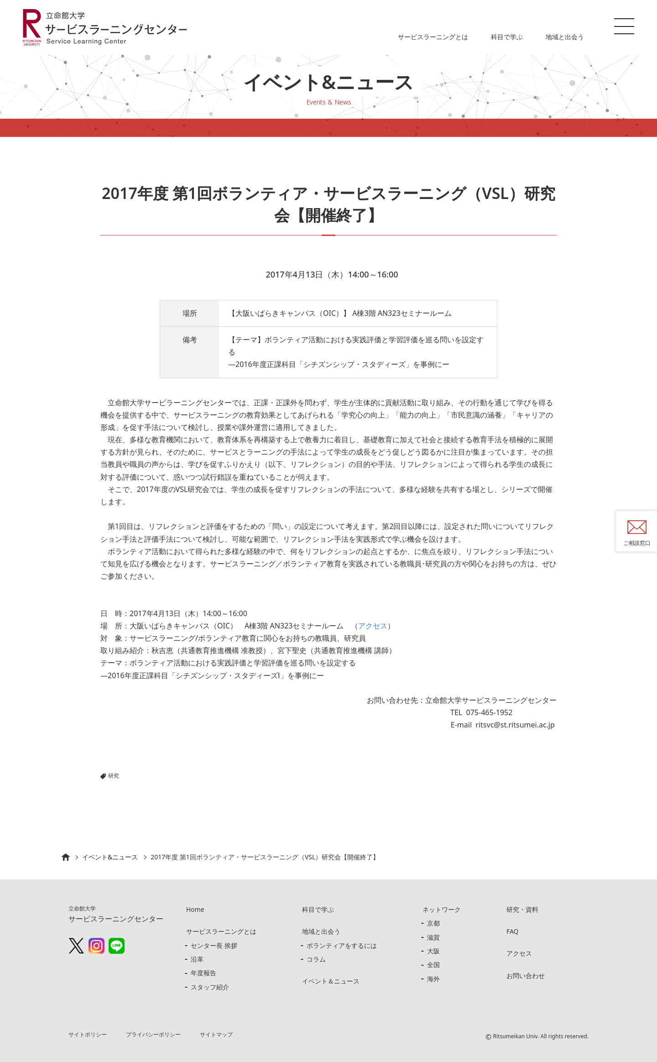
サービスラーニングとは (433, 36)
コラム (316, 959)
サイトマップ (216, 1034)
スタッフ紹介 (210, 987)
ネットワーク (441, 909)
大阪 (433, 951)
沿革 (197, 959)
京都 (433, 923)
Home (195, 909)
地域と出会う (565, 36)
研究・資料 (522, 909)
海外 (433, 978)
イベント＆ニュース (331, 981)
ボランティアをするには (342, 945)
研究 (113, 775)
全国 (433, 964)
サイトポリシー (87, 1034)
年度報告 (203, 972)
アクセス (372, 626)
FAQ (512, 931)
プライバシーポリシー (153, 1034)
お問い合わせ (525, 975)
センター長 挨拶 (214, 945)
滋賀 (433, 937)
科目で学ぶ (507, 36)
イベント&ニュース (110, 857)
